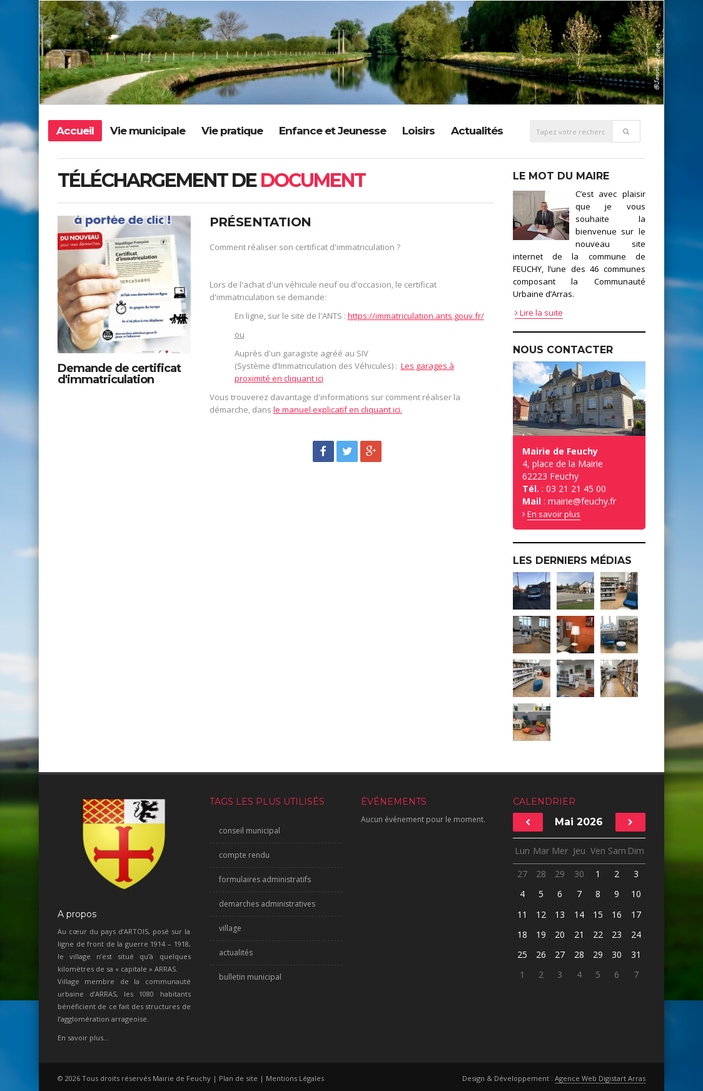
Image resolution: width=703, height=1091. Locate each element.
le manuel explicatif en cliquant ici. (337, 409)
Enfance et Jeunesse (332, 130)
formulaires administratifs (265, 879)
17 (636, 914)
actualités (236, 952)
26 (541, 954)
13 (560, 914)
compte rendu (244, 855)
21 (579, 934)
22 (598, 934)
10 (636, 894)
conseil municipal (249, 830)
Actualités (477, 130)
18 (522, 934)
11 (522, 914)
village (230, 928)
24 (636, 934)
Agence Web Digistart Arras (600, 1078)
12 (541, 914)
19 (541, 934)
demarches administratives (267, 903)
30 (579, 874)
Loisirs (418, 130)
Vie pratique (232, 130)
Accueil (75, 130)
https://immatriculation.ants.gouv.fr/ (416, 315)
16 (617, 914)
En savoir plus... (83, 1037)
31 (636, 954)
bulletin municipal (250, 977)
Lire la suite (539, 312)
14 (579, 914)
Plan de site (238, 1078)
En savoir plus (553, 514)
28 (541, 874)
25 (522, 954)
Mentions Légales (295, 1078)
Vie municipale (147, 130)
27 (522, 874)
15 (598, 914)
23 (617, 934)
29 (560, 874)
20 (560, 934)
